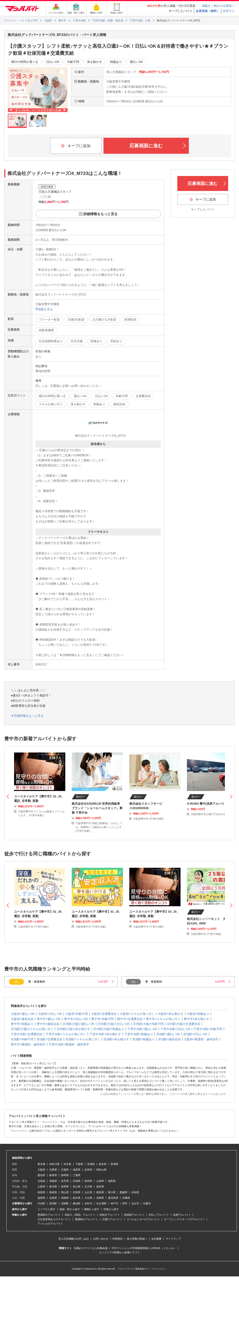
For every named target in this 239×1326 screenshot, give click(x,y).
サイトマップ (173, 1238)
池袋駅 (65, 1203)
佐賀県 (53, 1197)
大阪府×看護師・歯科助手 (201, 1039)
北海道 (41, 1181)
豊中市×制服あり (22, 1024)
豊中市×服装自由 (48, 1024)
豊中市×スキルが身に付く (163, 1019)
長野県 (65, 1186)
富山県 (76, 1186)
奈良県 (88, 1169)
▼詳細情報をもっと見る (27, 715)
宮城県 (76, 1181)
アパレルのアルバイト (50, 1223)
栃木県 (102, 1164)
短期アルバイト (182, 1214)
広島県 (76, 1192)
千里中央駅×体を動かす (105, 1034)
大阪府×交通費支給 (104, 1014)
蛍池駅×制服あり (143, 1039)
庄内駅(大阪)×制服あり (108, 1029)
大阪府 (41, 1169)
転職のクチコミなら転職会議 (91, 1248)
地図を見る (44, 309)
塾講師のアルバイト (49, 1214)
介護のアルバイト (112, 1219)
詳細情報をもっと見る (100, 214)
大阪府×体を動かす (170, 1014)
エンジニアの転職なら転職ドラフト (119, 1252)
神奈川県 (54, 1164)
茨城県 (91, 1164)
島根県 (53, 1192)
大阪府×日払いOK (50, 1014)
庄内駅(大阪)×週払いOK (79, 1024)
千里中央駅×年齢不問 (208, 1029)
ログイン (229, 11)
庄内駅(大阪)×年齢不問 (148, 1024)
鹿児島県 (113, 1197)
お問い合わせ (100, 1238)
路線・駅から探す (70, 1209)
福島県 (112, 1181)
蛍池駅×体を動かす (116, 1039)
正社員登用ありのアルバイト (54, 1219)
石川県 (88, 1186)
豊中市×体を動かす (196, 1019)
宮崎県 (100, 1197)
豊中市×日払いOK (76, 1019)
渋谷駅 (41, 1203)
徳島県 (100, 1192)
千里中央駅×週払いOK (142, 1029)
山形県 (100, 1181)
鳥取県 (41, 1192)
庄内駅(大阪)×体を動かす (73, 1029)
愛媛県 (123, 1192)
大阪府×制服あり (198, 1014)
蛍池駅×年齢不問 (22, 1039)
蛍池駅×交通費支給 (49, 1039)
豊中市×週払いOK (49, 1019)
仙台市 (135, 1203)
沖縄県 (126, 1197)
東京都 (41, 1164)
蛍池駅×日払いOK (195, 1034)
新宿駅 (53, 1203)
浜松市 (88, 1203)
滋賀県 (76, 1169)
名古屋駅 (101, 1203)
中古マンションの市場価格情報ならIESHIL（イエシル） (144, 1248)
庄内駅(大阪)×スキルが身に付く (32, 1029)
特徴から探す (111, 1209)
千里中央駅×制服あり (138, 1034)
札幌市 (147, 1203)
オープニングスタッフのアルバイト (184, 1219)
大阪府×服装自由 (22, 1019)
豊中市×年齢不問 (102, 1019)
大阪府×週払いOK (23, 1014)
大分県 (88, 1197)
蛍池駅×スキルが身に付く (83, 1039)
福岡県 (41, 1197)
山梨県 (41, 1186)
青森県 (53, 1181)
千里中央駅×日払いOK (175, 1029)
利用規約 (117, 1238)
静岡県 (65, 1175)
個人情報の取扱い (137, 1238)
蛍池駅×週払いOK (168, 1034)
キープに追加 (75, 146)
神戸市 (114, 1203)
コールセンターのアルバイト (143, 1219)
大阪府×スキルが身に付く (137, 1014)
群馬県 (114, 1164)
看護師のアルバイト (86, 1219)
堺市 (124, 1203)
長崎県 (65, 1197)
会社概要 (156, 1238)
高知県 (135, 1192)
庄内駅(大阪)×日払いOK (114, 1024)
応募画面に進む (158, 145)
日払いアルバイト (159, 1214)
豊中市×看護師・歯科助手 (28, 1044)
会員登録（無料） (208, 11)
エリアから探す (46, 1209)
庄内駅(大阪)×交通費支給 (183, 1024)
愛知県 (41, 1175)
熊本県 (76, 1197)
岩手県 (65, 1181)
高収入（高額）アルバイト (80, 1214)
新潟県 (53, 1186)
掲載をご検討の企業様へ (218, 5)
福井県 (100, 1186)
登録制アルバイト (134, 1214)
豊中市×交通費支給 (130, 1019)
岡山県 (65, 1192)
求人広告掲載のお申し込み (73, 1238)
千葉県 (79, 1164)
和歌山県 (101, 1169)
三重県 (76, 1175)
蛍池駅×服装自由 (169, 1039)
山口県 (88, 1192)
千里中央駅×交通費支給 (26, 1034)
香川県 (112, 1192)
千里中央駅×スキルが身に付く (66, 1034)
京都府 (65, 1169)
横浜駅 (76, 1203)
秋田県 (88, 1181)
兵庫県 (53, 1169)
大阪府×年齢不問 (76, 1014)
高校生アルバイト (109, 1214)
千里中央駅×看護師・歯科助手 (69, 1044)
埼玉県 (67, 1164)
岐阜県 (53, 1175)
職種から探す (91, 1209)
